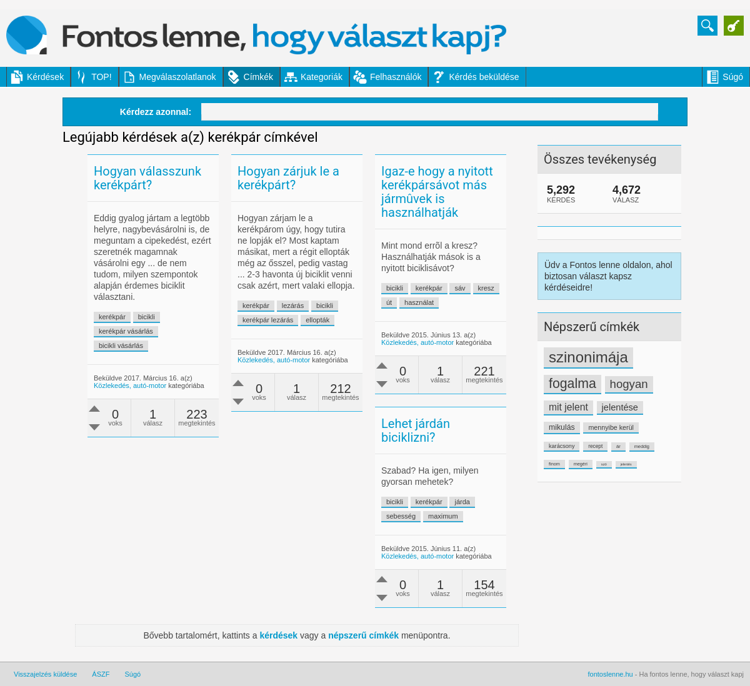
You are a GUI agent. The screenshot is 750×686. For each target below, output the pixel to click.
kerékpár (112, 317)
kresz (486, 288)
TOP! (101, 77)
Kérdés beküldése (484, 77)
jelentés (626, 464)
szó (604, 464)
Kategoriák (321, 77)
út (389, 302)
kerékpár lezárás (267, 320)
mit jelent (568, 407)
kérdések (278, 635)
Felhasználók (396, 77)
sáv (459, 288)
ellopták (317, 320)
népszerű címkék (363, 635)
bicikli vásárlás (121, 345)
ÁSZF (100, 674)
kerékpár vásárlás (126, 331)
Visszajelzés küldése (45, 674)
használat (419, 302)
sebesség (401, 516)
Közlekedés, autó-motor (130, 385)
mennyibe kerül (610, 427)
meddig (641, 446)
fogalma (572, 383)
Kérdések (45, 77)
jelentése (620, 407)
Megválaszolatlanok (177, 77)
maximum (443, 516)
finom (554, 464)
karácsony (561, 446)
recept (595, 446)
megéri (581, 464)
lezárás (293, 305)
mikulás (562, 427)
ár (618, 446)
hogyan (629, 383)
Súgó (732, 77)
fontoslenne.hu (610, 674)
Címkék (258, 77)
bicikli (146, 317)
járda (461, 501)
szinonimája (588, 357)
